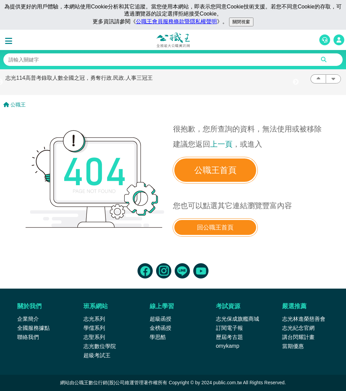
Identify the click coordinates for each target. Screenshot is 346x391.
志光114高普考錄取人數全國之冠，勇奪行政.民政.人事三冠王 (79, 78)
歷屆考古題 (229, 337)
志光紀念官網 (298, 328)
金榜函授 (160, 328)
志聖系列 (94, 337)
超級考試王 (96, 355)
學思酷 (158, 337)
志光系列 (94, 319)
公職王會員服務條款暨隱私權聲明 (176, 21)
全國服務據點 (33, 328)
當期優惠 (293, 346)
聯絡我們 (28, 337)
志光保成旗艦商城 (237, 319)
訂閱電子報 (229, 328)
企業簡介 (28, 319)
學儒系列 (94, 328)
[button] (10, 41)
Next (295, 82)
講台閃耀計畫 (298, 337)
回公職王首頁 (215, 227)
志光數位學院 (99, 346)
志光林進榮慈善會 (303, 319)
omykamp (227, 346)
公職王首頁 (215, 170)
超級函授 (160, 319)
